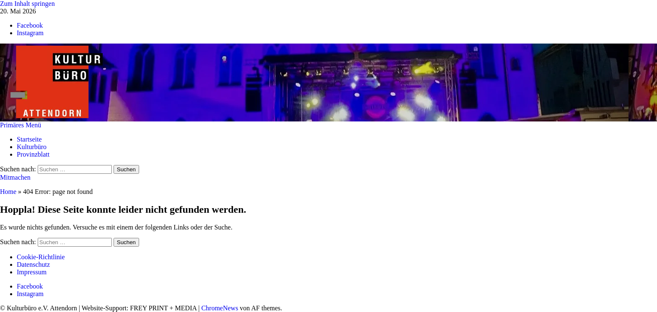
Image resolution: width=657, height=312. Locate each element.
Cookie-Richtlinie (41, 256)
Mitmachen (15, 177)
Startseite (29, 139)
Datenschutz (33, 264)
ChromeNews (219, 308)
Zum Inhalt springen (27, 3)
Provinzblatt (33, 154)
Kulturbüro (32, 146)
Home (8, 191)
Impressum (32, 272)
